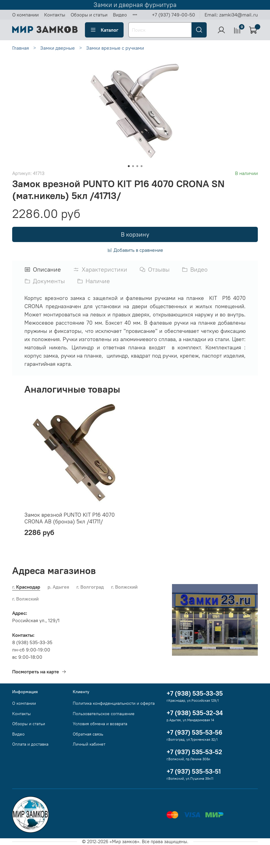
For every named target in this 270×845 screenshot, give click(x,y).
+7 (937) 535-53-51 (194, 771)
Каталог (104, 30)
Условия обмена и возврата (100, 723)
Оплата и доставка (30, 744)
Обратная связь (88, 734)
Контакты (54, 15)
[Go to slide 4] (141, 166)
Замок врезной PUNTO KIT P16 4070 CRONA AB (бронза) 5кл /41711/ (69, 518)
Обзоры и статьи (89, 15)
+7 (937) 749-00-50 (173, 15)
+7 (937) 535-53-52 (194, 752)
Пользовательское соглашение (104, 713)
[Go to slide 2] (133, 166)
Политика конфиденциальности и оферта (114, 703)
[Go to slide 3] (137, 166)
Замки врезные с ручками (115, 48)
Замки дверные (57, 48)
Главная (20, 48)
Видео (120, 15)
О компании (25, 15)
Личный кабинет (89, 744)
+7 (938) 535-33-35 (195, 693)
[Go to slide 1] (129, 166)
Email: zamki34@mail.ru (231, 15)
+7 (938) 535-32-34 (195, 713)
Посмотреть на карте (39, 672)
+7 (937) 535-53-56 (195, 732)
